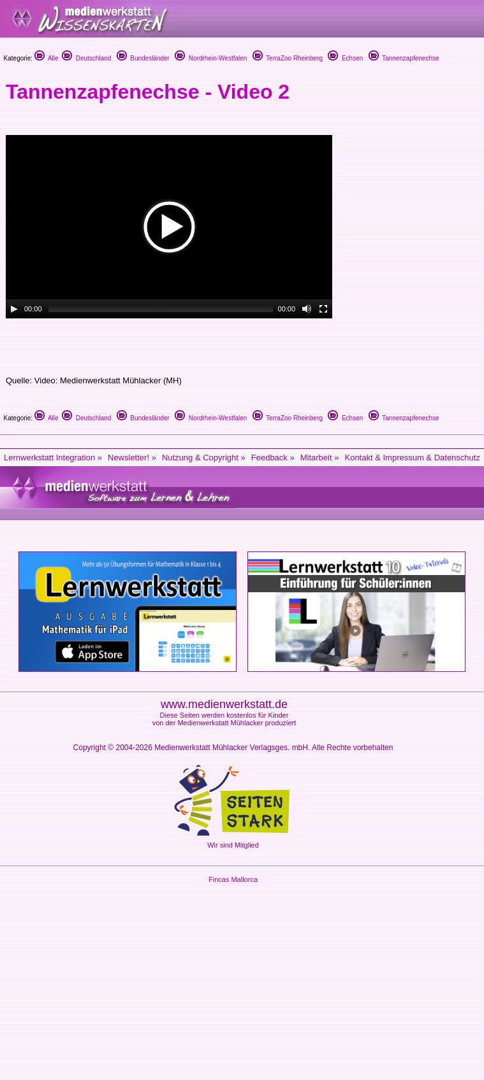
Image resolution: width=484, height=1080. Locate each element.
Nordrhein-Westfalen (211, 58)
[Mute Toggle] (307, 309)
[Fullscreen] (323, 309)
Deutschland (86, 58)
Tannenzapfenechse (404, 58)
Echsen (345, 58)
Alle (46, 58)
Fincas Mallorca (233, 879)
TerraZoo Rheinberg (288, 58)
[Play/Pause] (14, 309)
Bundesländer (143, 58)
